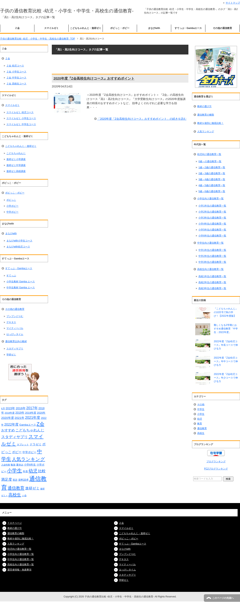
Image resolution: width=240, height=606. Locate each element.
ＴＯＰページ (14, 523)
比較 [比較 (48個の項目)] (42, 471)
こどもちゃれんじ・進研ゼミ (85, 28)
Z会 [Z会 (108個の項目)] (40, 424)
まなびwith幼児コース (18, 246)
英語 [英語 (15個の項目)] (15, 479)
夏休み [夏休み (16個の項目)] (19, 464)
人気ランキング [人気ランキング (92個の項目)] (28, 459)
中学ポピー (12, 212)
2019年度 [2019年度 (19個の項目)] (30, 412)
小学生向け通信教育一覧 (210, 198)
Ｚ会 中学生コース (16, 77)
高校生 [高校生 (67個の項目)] (14, 494)
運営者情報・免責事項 (19, 569)
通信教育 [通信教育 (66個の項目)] (16, 488)
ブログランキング (216, 461)
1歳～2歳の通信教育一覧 (211, 167)
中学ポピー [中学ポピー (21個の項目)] (29, 452)
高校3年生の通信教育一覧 (212, 288)
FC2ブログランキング (216, 468)
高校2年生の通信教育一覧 (212, 282)
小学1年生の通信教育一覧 (212, 205)
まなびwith (154, 28)
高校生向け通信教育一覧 (210, 269)
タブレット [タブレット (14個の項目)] (23, 444)
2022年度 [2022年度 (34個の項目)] (11, 424)
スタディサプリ (14, 348)
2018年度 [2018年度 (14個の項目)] (10, 412)
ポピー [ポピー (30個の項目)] (17, 452)
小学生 (200, 414)
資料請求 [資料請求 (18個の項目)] (23, 479)
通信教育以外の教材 (16, 341)
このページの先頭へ (223, 598)
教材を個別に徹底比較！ (210, 123)
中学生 (200, 409)
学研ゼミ (11, 354)
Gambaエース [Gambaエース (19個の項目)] (27, 424)
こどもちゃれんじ (16, 153)
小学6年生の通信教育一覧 (212, 235)
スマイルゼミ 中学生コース (21, 124)
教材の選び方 (204, 106)
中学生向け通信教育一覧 (210, 242)
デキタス (11, 322)
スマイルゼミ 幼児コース (19, 112)
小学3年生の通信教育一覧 (212, 217)
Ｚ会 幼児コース (15, 65)
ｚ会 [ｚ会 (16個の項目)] (24, 495)
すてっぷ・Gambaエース (188, 28)
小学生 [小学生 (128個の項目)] (14, 470)
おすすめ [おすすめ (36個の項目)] (8, 430)
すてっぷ (11, 275)
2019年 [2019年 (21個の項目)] (19, 412)
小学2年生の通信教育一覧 (212, 211)
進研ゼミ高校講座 (16, 171)
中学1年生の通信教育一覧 (212, 250)
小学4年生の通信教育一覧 (212, 223)
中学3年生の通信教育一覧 (212, 262)
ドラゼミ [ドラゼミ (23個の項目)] (36, 444)
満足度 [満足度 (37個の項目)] (6, 479)
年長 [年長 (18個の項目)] (25, 471)
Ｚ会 (17, 28)
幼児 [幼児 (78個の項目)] (33, 470)
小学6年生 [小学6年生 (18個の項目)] (30, 464)
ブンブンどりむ (14, 316)
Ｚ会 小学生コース (16, 71)
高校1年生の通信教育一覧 (212, 276)
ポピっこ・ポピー (119, 28)
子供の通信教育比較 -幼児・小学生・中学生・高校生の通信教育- (67, 10)
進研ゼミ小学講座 (16, 159)
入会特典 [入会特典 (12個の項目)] (5, 465)
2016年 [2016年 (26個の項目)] (21, 408)
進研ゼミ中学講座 (16, 165)
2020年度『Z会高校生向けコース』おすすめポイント (93, 78)
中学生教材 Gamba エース (20, 287)
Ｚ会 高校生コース (16, 83)
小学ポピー (12, 206)
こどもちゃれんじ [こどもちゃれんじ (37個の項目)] (29, 430)
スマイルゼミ (51, 28)
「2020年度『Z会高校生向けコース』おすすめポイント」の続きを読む (141, 118)
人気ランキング (205, 131)
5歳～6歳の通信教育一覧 (211, 191)
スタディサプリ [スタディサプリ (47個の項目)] (14, 437)
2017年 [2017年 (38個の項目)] (32, 408)
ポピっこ (11, 200)
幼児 (199, 418)
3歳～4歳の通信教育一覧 (211, 179)
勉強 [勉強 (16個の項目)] (13, 464)
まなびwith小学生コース (19, 240)
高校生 (200, 433)
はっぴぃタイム (14, 334)
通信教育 (202, 428)
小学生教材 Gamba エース (20, 281)
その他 (200, 404)
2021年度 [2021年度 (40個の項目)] (32, 418)
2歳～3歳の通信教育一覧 (211, 173)
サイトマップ (233, 2)
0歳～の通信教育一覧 (209, 161)
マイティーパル (14, 328)
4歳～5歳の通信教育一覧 (211, 185)
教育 (199, 423)
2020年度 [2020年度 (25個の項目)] (7, 417)
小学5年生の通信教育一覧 (212, 229)
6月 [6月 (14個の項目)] (3, 408)
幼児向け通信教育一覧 (209, 154)
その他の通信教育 (222, 28)
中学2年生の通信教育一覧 (212, 256)
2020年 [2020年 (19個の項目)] (41, 412)
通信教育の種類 (205, 114)
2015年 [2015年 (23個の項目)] (10, 408)
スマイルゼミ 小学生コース (21, 118)
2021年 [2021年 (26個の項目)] (19, 417)
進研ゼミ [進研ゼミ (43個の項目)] (32, 488)
